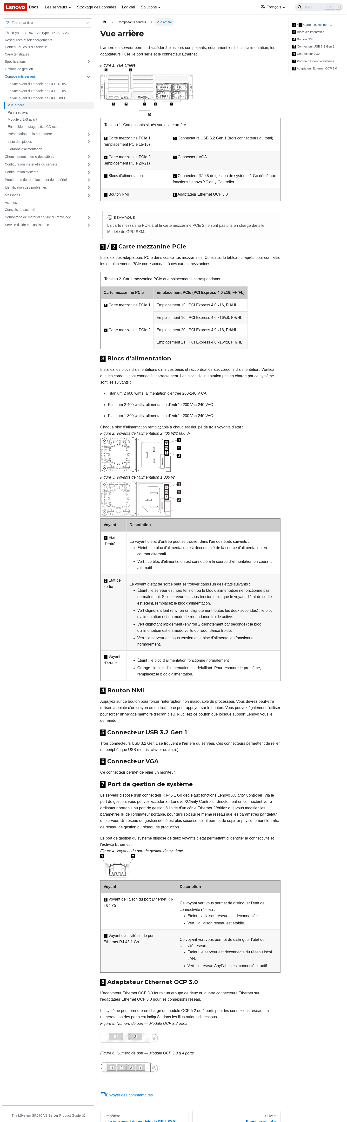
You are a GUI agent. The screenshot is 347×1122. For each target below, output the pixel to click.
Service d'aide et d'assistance (27, 225)
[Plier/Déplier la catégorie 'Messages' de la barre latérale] (88, 195)
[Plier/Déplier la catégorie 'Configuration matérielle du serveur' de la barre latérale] (88, 164)
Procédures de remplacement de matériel (36, 180)
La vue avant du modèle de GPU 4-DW (37, 84)
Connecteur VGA (306, 52)
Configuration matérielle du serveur (31, 164)
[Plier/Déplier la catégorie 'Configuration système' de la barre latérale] (88, 172)
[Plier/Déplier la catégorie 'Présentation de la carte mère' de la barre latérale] (88, 134)
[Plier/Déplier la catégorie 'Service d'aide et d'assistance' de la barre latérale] (88, 225)
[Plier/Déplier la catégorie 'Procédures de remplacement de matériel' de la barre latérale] (88, 180)
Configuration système (21, 172)
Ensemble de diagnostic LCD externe (35, 127)
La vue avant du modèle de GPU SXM (36, 98)
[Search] (319, 7)
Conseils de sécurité (20, 210)
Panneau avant (19, 112)
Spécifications (15, 61)
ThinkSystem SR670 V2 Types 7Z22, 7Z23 (37, 33)
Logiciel (128, 7)
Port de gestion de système (313, 60)
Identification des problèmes (26, 187)
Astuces (11, 203)
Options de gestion (19, 69)
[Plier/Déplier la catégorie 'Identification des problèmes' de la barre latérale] (88, 188)
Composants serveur (20, 76)
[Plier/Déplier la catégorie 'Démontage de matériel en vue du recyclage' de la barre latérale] (88, 217)
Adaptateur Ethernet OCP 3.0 (314, 67)
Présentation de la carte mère (30, 134)
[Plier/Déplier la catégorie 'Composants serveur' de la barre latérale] (88, 77)
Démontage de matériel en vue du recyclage (38, 217)
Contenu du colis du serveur (26, 47)
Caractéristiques (17, 54)
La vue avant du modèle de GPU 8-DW (37, 91)
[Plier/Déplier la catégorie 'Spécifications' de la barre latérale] (88, 62)
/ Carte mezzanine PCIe (313, 24)
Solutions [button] (149, 7)
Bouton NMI (302, 38)
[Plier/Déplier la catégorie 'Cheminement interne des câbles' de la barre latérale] (88, 157)
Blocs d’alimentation (308, 31)
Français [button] (270, 7)
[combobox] (12, 23)
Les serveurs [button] (56, 7)
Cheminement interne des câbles (29, 156)
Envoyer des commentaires (126, 1093)
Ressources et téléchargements (28, 40)
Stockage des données (96, 7)
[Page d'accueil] (104, 22)
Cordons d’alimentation (25, 149)
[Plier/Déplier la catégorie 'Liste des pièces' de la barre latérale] (88, 142)
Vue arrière (16, 105)
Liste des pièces (20, 142)
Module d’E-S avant (22, 119)
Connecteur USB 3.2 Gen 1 (313, 45)
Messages (12, 195)
